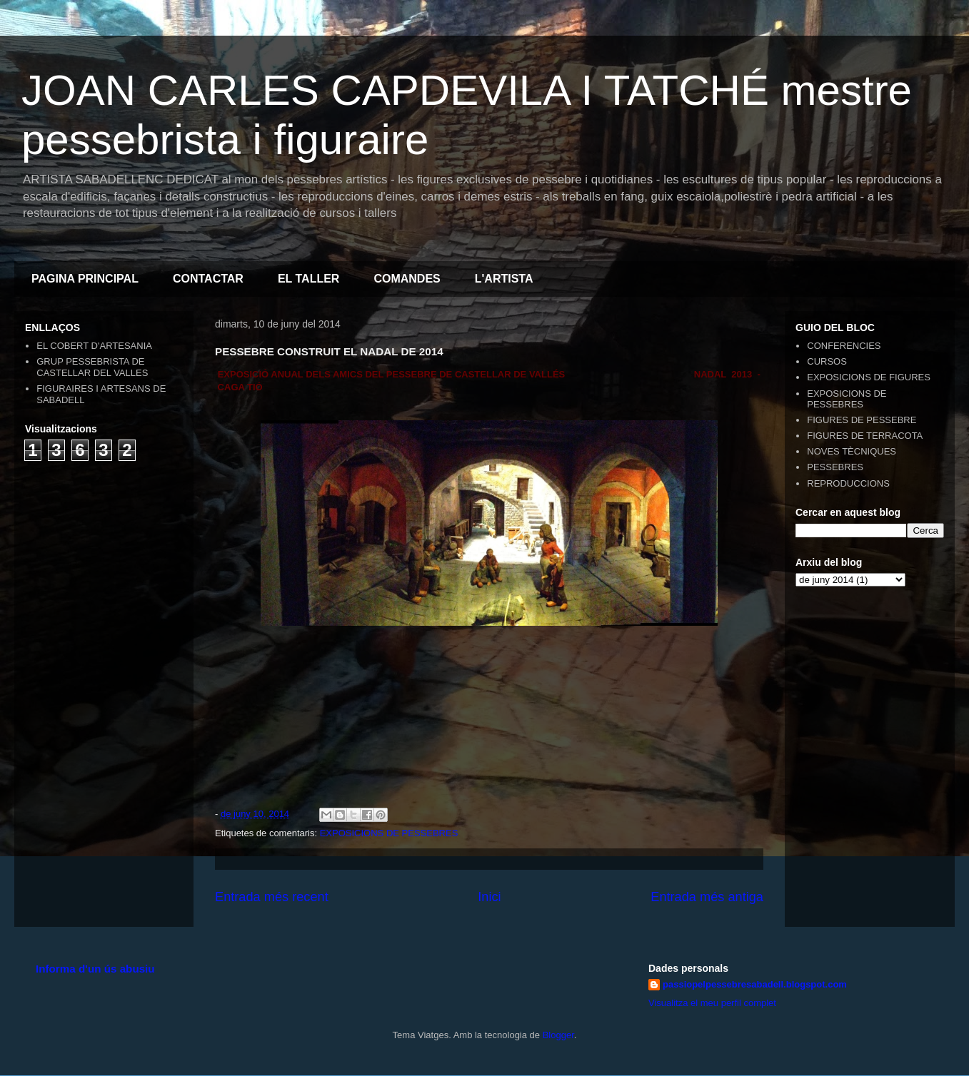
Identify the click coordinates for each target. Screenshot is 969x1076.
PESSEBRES (835, 467)
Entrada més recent (271, 897)
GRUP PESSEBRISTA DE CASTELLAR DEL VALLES (92, 367)
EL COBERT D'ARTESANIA (94, 345)
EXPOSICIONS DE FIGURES (868, 377)
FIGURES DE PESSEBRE (861, 420)
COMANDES (406, 279)
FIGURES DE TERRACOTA (865, 435)
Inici (489, 897)
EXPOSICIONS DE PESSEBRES (389, 833)
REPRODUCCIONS (848, 483)
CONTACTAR (208, 279)
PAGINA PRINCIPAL (85, 279)
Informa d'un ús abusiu (95, 969)
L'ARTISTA (504, 279)
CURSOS (827, 361)
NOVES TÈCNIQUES (851, 451)
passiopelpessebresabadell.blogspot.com (755, 984)
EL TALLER (309, 279)
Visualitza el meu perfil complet (712, 1003)
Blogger (558, 1035)
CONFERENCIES (843, 345)
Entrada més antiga (707, 897)
